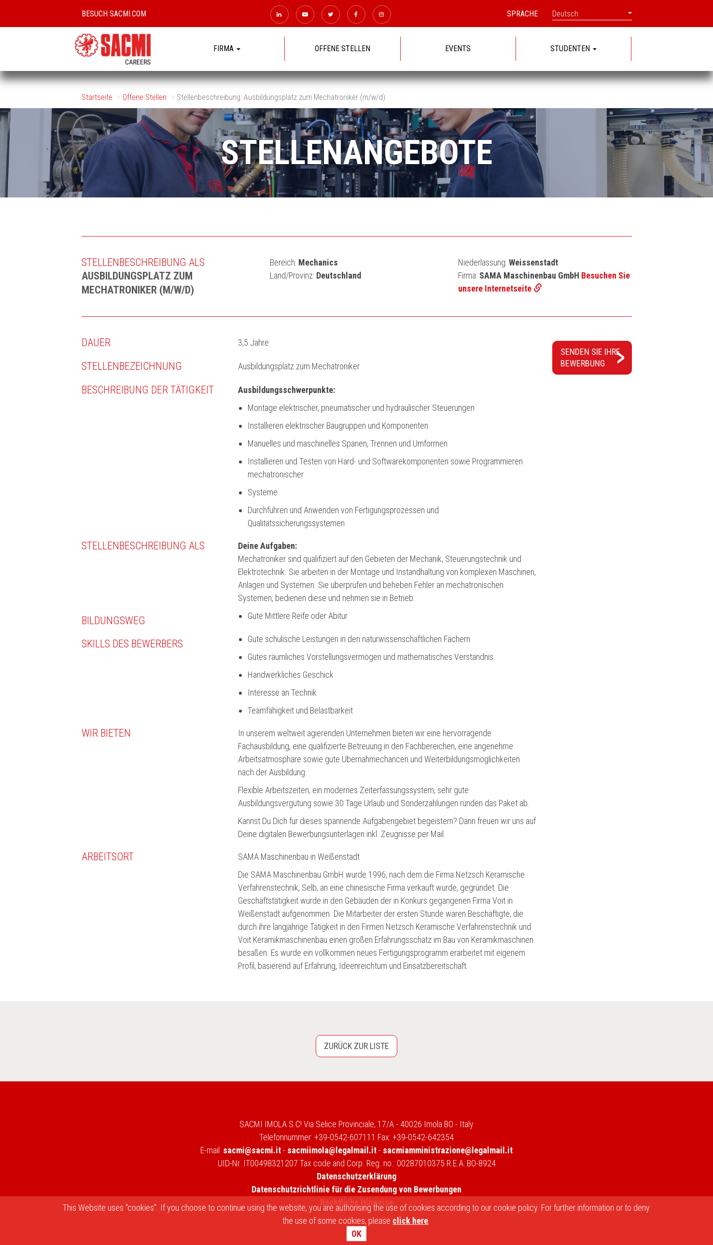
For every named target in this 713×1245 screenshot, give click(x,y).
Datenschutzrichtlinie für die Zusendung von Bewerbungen (356, 1189)
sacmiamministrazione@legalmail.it (448, 1150)
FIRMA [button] (226, 48)
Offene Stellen (145, 97)
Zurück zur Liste (356, 1046)
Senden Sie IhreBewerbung (590, 357)
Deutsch (592, 13)
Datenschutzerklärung (356, 1176)
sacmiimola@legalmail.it (332, 1150)
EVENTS (458, 48)
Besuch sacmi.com (114, 13)
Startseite (97, 97)
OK (356, 1234)
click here (410, 1221)
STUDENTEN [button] (573, 48)
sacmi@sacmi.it (252, 1150)
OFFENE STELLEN (342, 48)
